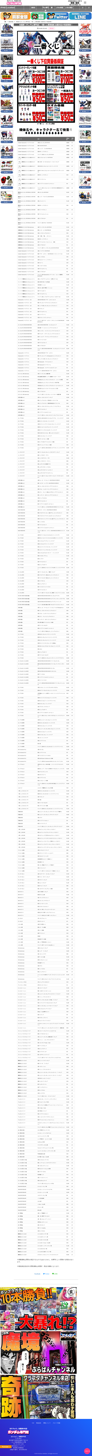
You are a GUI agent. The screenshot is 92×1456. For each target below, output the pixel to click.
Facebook (37, 1274)
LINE (54, 1274)
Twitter (46, 1274)
